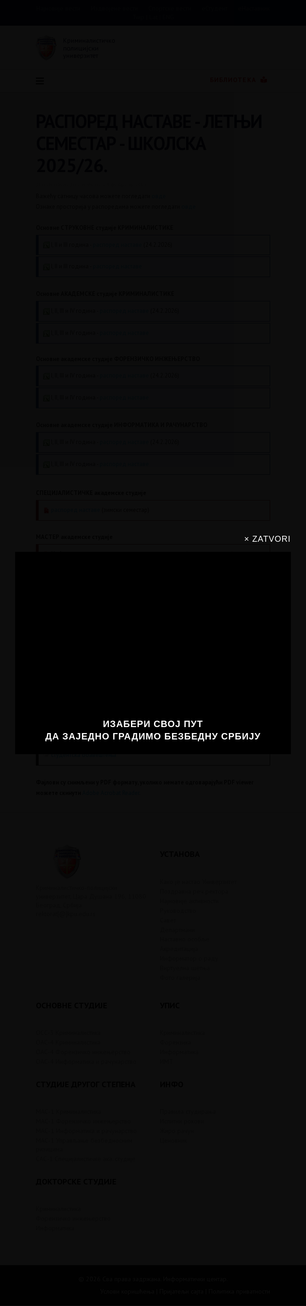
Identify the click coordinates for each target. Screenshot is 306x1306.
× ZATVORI (267, 539)
